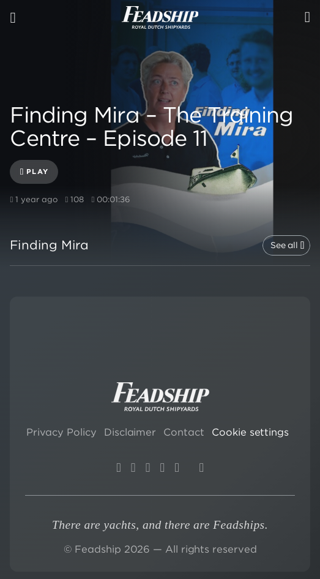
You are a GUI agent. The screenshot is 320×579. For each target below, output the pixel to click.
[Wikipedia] (201, 467)
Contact (183, 432)
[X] (162, 467)
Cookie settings (250, 432)
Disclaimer (130, 432)
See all (287, 245)
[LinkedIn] (148, 467)
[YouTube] (133, 467)
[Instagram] (118, 467)
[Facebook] (176, 467)
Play (34, 171)
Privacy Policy (61, 432)
